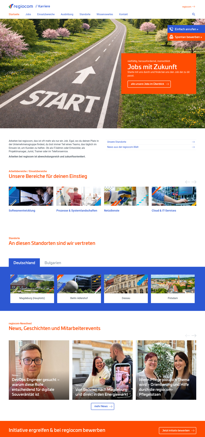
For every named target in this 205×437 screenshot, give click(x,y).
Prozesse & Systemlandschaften (76, 210)
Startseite (14, 14)
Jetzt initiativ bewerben (176, 430)
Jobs (28, 14)
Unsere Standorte (116, 141)
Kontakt (123, 14)
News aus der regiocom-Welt (122, 147)
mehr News (101, 406)
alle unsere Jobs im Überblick (147, 83)
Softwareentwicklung (22, 210)
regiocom (21, 6)
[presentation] (187, 182)
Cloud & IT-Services (164, 210)
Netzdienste (111, 210)
